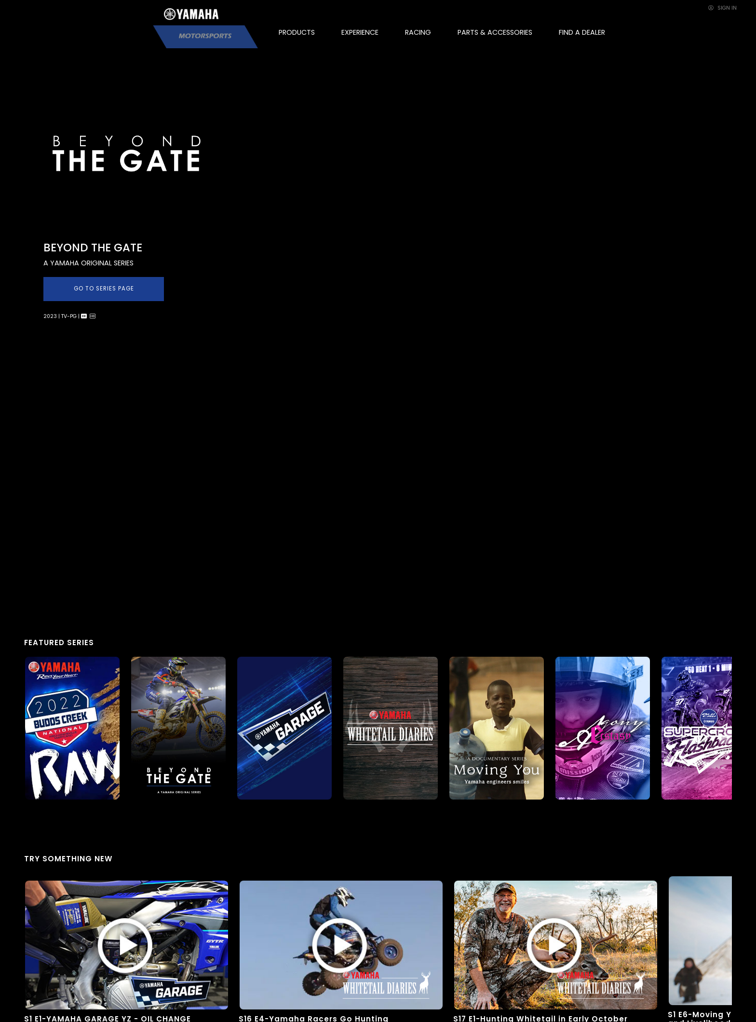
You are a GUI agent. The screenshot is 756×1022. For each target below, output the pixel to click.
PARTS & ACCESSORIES (495, 32)
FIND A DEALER (582, 32)
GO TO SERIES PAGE (104, 288)
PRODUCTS (297, 32)
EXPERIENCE (359, 32)
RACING (418, 32)
